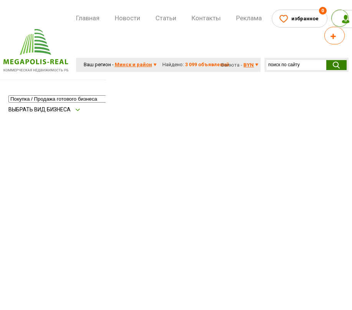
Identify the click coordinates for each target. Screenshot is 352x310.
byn (248, 65)
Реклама (249, 18)
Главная (87, 18)
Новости (127, 18)
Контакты (206, 18)
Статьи (165, 18)
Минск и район (133, 64)
